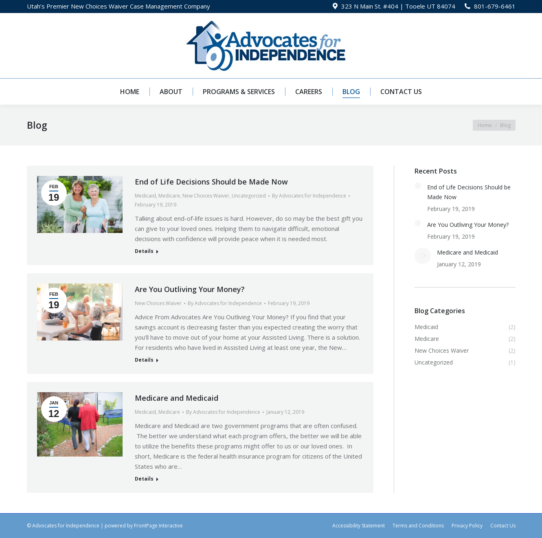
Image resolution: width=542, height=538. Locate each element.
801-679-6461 (495, 6)
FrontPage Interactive (158, 525)
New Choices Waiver (205, 195)
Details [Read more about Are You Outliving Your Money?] (144, 360)
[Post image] (418, 185)
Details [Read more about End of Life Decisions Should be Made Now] (144, 251)
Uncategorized (249, 195)
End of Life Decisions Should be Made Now (211, 182)
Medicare (169, 195)
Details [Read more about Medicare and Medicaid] (144, 479)
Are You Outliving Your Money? (190, 289)
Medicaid (145, 195)
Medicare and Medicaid (176, 398)
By (309, 195)
